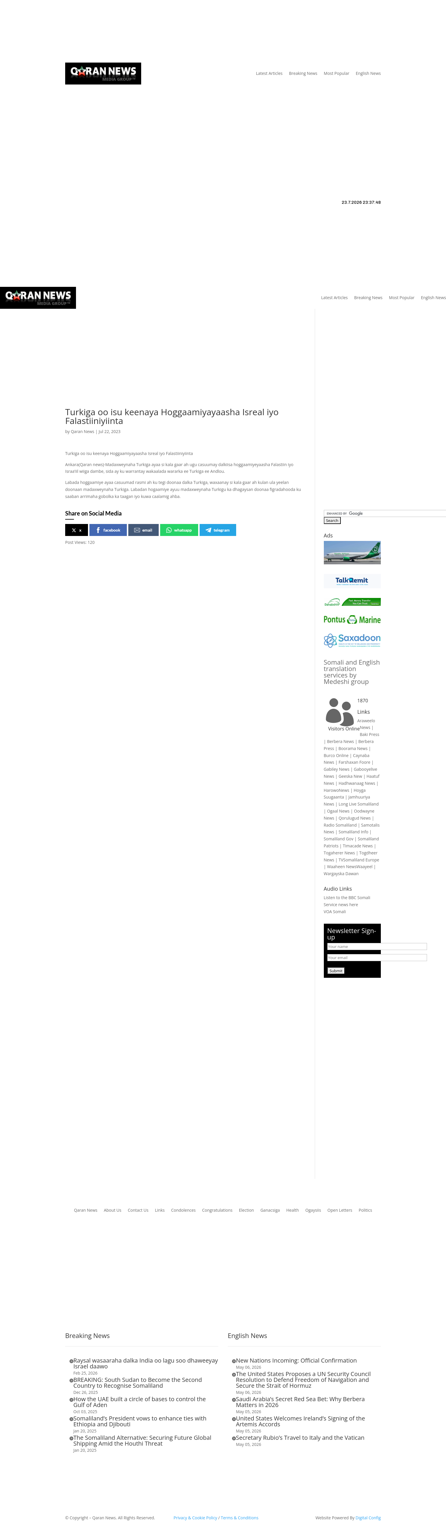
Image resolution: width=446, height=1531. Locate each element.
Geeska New (350, 776)
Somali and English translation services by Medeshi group (352, 672)
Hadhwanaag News (356, 783)
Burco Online (336, 755)
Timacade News (358, 846)
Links (150, 31)
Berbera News (340, 741)
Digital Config (368, 1517)
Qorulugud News (354, 818)
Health (292, 1210)
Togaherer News (339, 853)
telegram (217, 530)
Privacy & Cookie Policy (195, 1517)
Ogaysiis (313, 1210)
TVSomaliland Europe (358, 860)
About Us (130, 31)
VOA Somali (335, 911)
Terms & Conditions (240, 1517)
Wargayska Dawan (341, 873)
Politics (365, 1210)
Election (246, 1210)
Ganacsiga (270, 1210)
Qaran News (77, 31)
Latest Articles (269, 73)
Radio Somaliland (340, 825)
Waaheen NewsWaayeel (350, 866)
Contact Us (172, 31)
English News (368, 73)
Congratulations (217, 1210)
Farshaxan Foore (354, 762)
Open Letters (339, 1210)
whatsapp (179, 530)
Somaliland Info (353, 832)
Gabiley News (337, 769)
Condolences (183, 1210)
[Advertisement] (223, 128)
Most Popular (336, 73)
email (143, 530)
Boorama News (353, 748)
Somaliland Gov (339, 839)
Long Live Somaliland (358, 804)
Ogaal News (338, 811)
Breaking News (303, 73)
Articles (102, 31)
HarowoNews (336, 790)
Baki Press (369, 734)
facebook (107, 530)
